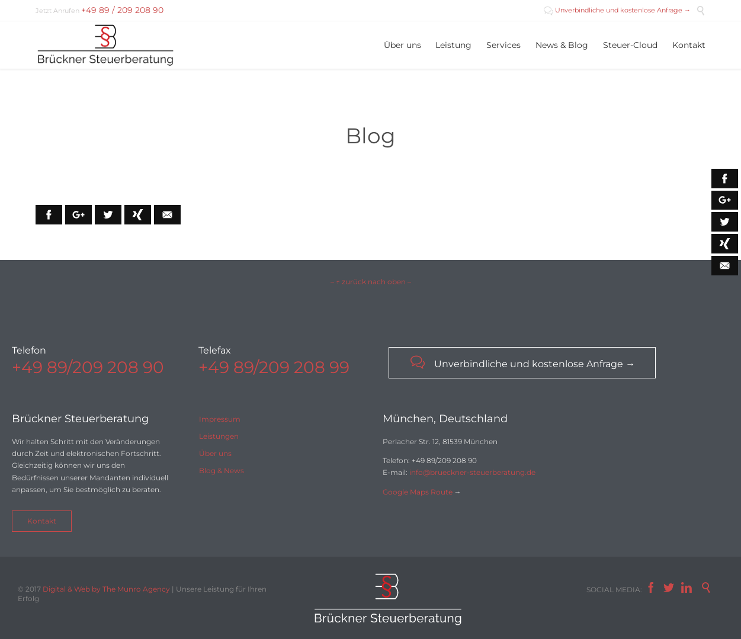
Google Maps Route (418, 491)
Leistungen (219, 436)
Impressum (219, 419)
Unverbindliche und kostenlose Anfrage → (617, 10)
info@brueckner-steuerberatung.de (472, 472)
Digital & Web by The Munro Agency (106, 589)
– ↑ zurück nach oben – (371, 281)
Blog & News (221, 470)
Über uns (215, 453)
